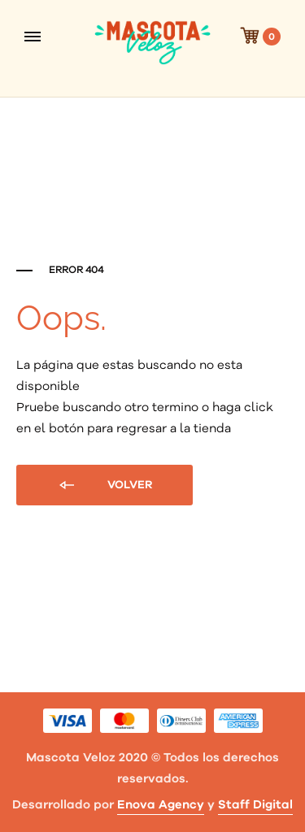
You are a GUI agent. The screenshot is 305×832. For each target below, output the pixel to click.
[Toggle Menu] (32, 36)
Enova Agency (160, 805)
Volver (104, 485)
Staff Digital (255, 805)
